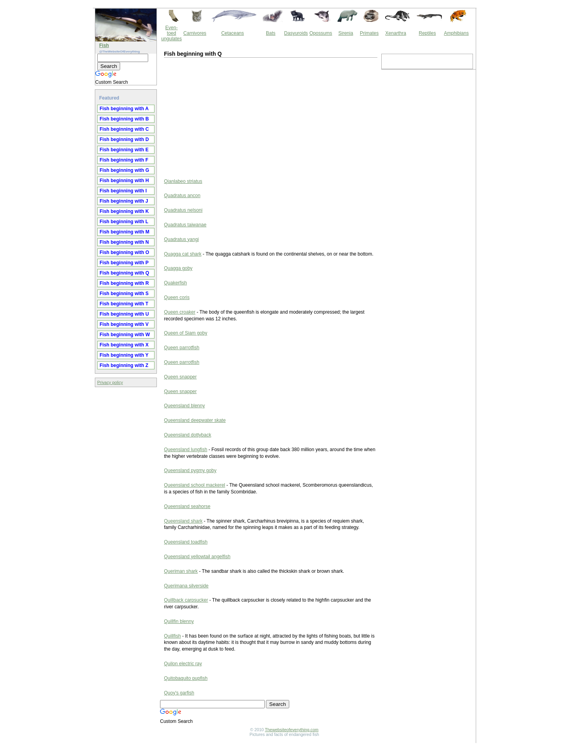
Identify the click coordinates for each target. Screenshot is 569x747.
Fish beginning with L (124, 221)
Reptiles (427, 33)
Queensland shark (183, 521)
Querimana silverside (186, 586)
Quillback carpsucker (186, 600)
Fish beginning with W (125, 334)
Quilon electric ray (183, 663)
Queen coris (177, 297)
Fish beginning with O (124, 252)
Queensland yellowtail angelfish (197, 556)
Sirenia (345, 33)
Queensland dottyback (187, 435)
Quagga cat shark (183, 254)
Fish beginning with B (124, 119)
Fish (104, 45)
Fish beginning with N (124, 242)
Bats (270, 33)
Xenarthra (395, 33)
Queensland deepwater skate (195, 420)
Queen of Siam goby (185, 333)
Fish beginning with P (124, 262)
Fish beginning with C (124, 129)
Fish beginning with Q (124, 273)
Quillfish (172, 636)
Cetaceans (232, 33)
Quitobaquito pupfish (185, 678)
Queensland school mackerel (194, 485)
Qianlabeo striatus (183, 181)
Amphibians (456, 33)
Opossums (320, 33)
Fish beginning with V (124, 324)
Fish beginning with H (124, 180)
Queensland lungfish (185, 449)
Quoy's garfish (179, 693)
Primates (369, 33)
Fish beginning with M (124, 232)
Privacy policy (110, 382)
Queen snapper (180, 377)
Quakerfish (175, 283)
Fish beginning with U (124, 314)
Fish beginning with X (124, 345)
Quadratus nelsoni (183, 210)
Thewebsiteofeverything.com (291, 729)
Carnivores (194, 33)
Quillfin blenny (179, 621)
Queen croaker (179, 312)
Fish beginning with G (124, 170)
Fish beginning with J (124, 201)
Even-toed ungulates (171, 33)
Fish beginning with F (124, 160)
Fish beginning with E (124, 149)
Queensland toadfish (185, 542)
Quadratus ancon (182, 195)
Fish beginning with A (124, 108)
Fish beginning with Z (124, 365)
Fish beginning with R (124, 283)
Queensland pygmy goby (190, 470)
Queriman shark (181, 571)
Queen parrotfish (181, 347)
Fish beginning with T (124, 304)
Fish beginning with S (124, 293)
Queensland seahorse (187, 506)
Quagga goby (178, 268)
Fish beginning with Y (124, 355)
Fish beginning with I (123, 191)
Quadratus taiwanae (185, 225)
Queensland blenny (184, 405)
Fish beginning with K (124, 211)
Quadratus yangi (181, 239)
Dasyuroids (296, 33)
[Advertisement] (229, 117)
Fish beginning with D (124, 139)
